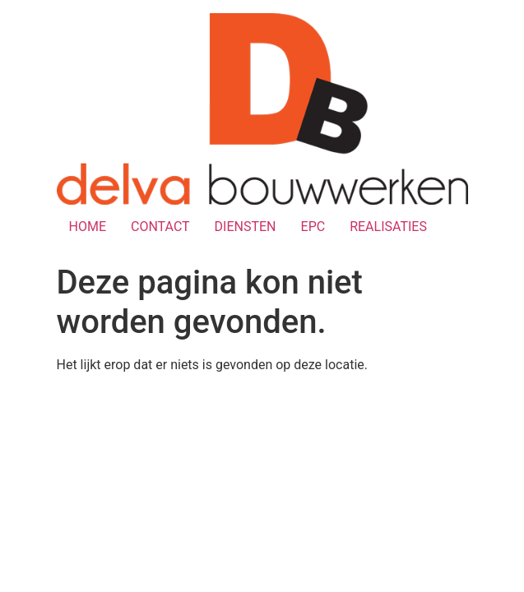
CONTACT (160, 226)
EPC (313, 226)
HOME (87, 226)
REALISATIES (388, 226)
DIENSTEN (245, 226)
